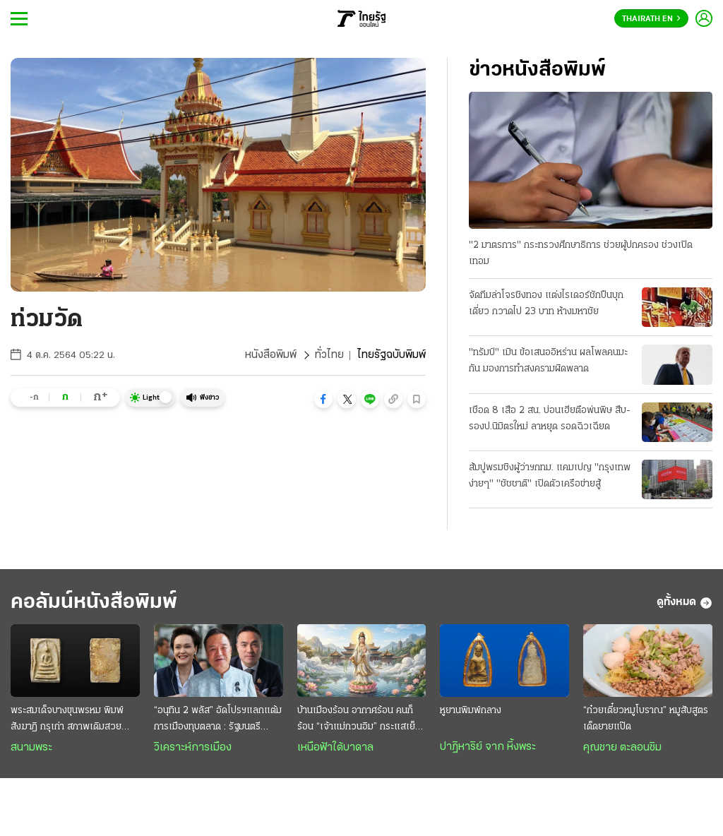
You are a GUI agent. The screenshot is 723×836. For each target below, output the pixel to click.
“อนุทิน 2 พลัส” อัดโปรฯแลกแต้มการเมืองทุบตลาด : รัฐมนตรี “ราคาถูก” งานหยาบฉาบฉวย (218, 720)
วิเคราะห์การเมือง (193, 747)
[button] (323, 399)
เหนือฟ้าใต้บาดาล (335, 747)
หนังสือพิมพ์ (271, 355)
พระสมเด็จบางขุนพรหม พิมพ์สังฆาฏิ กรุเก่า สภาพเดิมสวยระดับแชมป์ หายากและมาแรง (67, 720)
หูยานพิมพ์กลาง (470, 710)
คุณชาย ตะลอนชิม (622, 747)
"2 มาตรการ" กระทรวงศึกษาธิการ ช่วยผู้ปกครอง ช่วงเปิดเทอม (581, 253)
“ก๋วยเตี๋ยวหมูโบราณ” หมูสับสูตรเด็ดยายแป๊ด (645, 718)
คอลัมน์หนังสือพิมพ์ (94, 603)
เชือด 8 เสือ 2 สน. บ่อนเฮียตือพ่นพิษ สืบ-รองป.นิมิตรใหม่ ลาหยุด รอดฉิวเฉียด (550, 418)
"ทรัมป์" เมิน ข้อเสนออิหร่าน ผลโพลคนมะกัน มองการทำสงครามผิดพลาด (548, 360)
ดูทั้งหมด (684, 603)
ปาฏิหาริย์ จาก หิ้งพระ (488, 747)
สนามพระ (31, 747)
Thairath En (651, 19)
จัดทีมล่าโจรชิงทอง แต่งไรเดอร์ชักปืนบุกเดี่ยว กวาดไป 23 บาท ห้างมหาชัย (546, 303)
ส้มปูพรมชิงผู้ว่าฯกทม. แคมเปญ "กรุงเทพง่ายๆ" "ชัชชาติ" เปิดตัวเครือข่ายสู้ (550, 475)
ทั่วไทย (329, 355)
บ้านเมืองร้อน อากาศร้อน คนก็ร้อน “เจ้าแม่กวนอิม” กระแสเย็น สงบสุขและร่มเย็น (359, 720)
